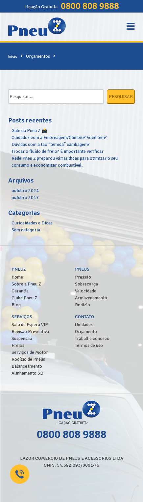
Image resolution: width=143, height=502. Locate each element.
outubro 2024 (25, 190)
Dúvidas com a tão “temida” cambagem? (51, 144)
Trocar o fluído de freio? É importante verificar (58, 151)
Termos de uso (89, 345)
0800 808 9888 (90, 6)
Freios (18, 345)
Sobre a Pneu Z (26, 284)
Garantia (20, 291)
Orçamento (86, 331)
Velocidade (85, 291)
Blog (16, 305)
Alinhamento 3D (27, 373)
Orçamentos (38, 56)
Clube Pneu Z (24, 298)
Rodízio (82, 305)
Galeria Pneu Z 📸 (29, 130)
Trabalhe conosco (92, 338)
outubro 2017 (25, 197)
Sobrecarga (86, 284)
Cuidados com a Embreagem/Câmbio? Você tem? (59, 137)
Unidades (84, 324)
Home (17, 277)
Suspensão (22, 338)
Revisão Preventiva (30, 331)
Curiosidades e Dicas (32, 223)
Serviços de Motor (30, 352)
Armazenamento (91, 298)
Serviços (22, 316)
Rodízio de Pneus (28, 359)
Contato (84, 316)
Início (12, 56)
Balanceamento (27, 366)
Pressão (83, 277)
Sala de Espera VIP (30, 324)
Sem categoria (26, 230)
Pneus (82, 269)
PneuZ (19, 269)
